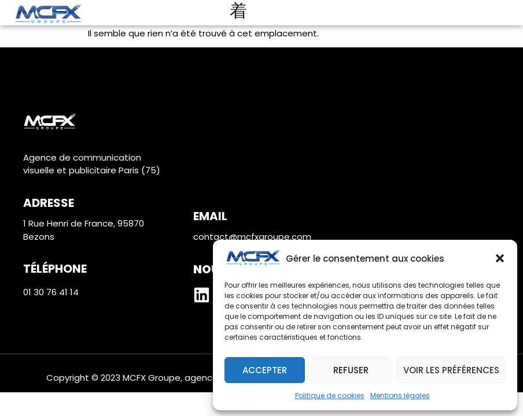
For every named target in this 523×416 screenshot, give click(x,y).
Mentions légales (400, 395)
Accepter (264, 370)
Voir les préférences (451, 370)
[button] (500, 258)
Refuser (351, 370)
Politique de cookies (329, 395)
